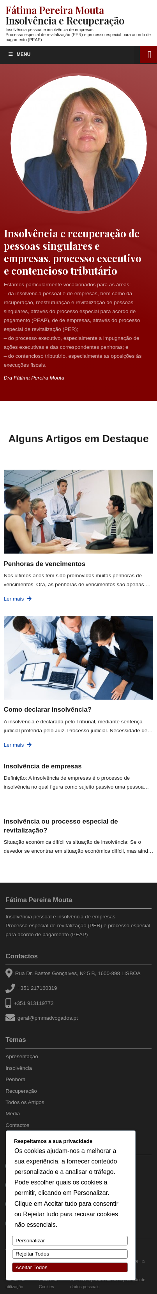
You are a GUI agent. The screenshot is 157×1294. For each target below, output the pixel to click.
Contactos (21, 956)
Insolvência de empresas (43, 766)
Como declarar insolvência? (48, 709)
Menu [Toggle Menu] (19, 54)
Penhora (15, 1079)
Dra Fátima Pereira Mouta (34, 378)
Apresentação (21, 1056)
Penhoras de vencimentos (45, 564)
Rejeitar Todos (32, 1254)
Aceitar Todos (32, 1267)
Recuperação (21, 1091)
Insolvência (18, 1068)
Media (12, 1113)
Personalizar (30, 1240)
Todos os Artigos (24, 1102)
